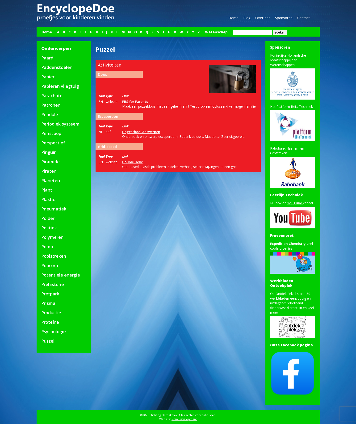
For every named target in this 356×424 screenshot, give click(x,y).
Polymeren (52, 237)
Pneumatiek (53, 209)
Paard (47, 58)
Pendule (49, 114)
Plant (46, 190)
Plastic (48, 199)
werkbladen (279, 298)
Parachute (52, 95)
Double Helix (132, 162)
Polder (47, 218)
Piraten (48, 171)
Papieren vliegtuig (60, 86)
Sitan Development (184, 419)
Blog (247, 17)
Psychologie (53, 331)
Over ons (262, 17)
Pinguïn (49, 152)
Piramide (50, 161)
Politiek (49, 228)
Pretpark (50, 294)
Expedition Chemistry (288, 243)
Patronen (50, 105)
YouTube (295, 203)
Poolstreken (53, 256)
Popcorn (49, 265)
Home (233, 17)
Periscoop (51, 133)
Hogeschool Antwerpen (141, 132)
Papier (47, 77)
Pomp (47, 246)
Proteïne (50, 322)
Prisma (48, 303)
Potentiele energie (60, 275)
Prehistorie (52, 284)
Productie (51, 312)
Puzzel (47, 341)
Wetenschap (216, 32)
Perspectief (53, 143)
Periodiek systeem (60, 124)
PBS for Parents (135, 101)
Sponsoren (284, 17)
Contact (303, 17)
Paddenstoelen (56, 67)
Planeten (50, 180)
